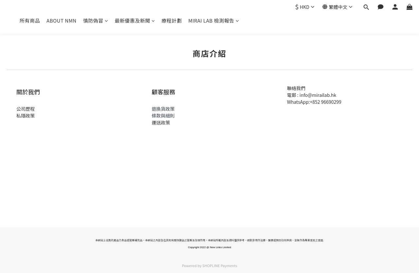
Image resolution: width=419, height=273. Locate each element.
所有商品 (30, 20)
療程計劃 (171, 20)
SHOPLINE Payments (219, 265)
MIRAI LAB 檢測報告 (213, 20)
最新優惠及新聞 (135, 20)
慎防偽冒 (95, 20)
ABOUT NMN (61, 20)
